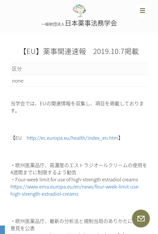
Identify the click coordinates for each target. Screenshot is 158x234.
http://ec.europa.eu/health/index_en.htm (72, 137)
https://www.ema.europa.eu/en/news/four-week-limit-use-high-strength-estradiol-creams (75, 190)
